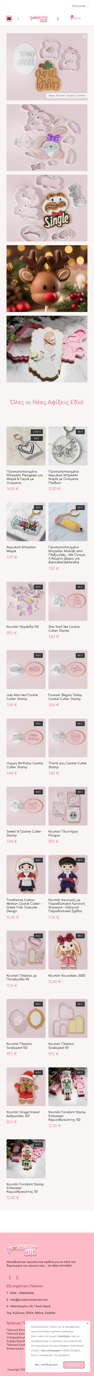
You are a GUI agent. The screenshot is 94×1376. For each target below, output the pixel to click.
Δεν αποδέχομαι (46, 1364)
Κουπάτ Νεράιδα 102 (23, 627)
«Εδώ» (66, 1350)
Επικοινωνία (15, 1348)
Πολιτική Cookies (18, 1345)
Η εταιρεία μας (17, 1337)
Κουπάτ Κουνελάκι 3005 (66, 975)
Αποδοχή (74, 1365)
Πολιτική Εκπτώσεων (21, 1333)
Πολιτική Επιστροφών (22, 1330)
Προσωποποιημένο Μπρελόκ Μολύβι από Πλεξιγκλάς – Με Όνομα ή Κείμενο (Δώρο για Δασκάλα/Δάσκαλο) (66, 555)
